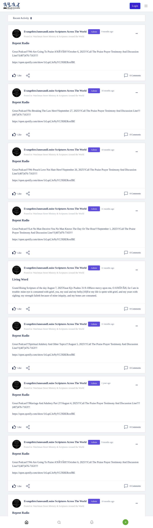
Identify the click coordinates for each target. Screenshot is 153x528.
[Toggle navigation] (146, 6)
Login (135, 6)
